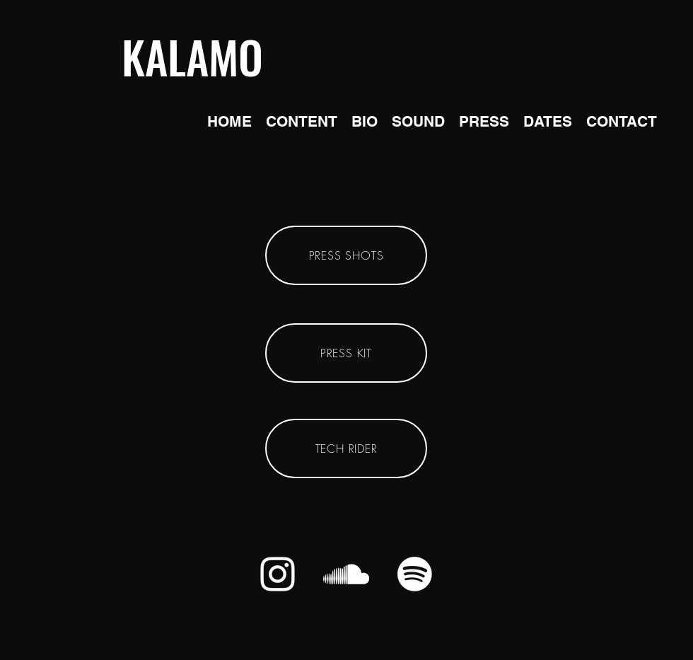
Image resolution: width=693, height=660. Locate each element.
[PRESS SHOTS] (346, 255)
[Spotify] (415, 574)
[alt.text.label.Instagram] (278, 574)
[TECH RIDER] (346, 448)
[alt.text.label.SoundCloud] (346, 574)
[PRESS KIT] (346, 353)
